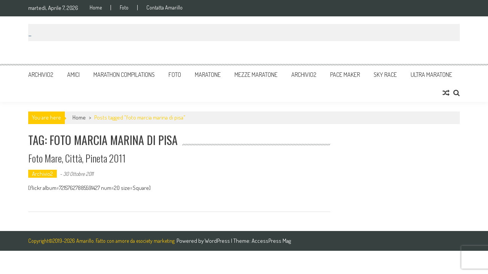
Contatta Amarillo (164, 7)
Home (96, 7)
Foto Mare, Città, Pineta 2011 (77, 158)
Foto (124, 7)
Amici (73, 74)
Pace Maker (345, 74)
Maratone (208, 74)
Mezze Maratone (256, 74)
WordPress (218, 240)
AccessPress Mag (271, 240)
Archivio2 (40, 74)
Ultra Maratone (431, 74)
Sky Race (385, 74)
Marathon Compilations (124, 74)
